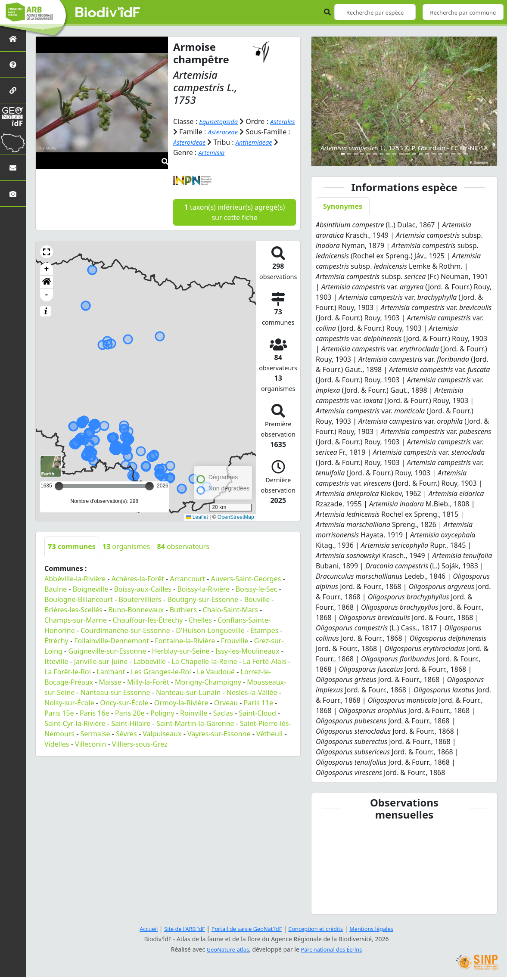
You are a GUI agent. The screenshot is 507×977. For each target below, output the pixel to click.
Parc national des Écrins (333, 949)
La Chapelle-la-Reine (204, 661)
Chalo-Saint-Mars (230, 609)
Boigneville (90, 588)
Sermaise (95, 733)
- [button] (46, 294)
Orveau (226, 702)
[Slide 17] (446, 154)
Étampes (264, 630)
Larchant (110, 671)
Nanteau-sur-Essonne (115, 692)
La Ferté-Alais (264, 661)
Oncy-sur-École (124, 702)
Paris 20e (130, 712)
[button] (46, 251)
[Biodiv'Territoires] (13, 142)
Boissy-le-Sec (256, 588)
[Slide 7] (381, 154)
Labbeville (150, 661)
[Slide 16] (440, 154)
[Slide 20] (466, 154)
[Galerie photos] (13, 193)
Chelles (200, 619)
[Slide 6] (375, 154)
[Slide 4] (362, 154)
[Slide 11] (407, 154)
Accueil (138, 928)
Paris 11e (259, 702)
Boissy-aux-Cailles (142, 588)
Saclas (223, 712)
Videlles (56, 743)
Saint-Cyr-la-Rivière (75, 723)
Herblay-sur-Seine (181, 650)
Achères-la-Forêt (138, 578)
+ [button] (46, 269)
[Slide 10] (401, 154)
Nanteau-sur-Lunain (188, 692)
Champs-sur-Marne (75, 619)
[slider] (149, 485)
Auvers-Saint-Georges (246, 578)
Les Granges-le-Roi (161, 671)
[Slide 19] (459, 154)
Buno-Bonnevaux (136, 609)
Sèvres (126, 733)
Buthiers (183, 609)
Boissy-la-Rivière (203, 588)
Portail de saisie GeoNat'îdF (244, 928)
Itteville (56, 661)
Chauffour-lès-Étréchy (147, 619)
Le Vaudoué (216, 671)
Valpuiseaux (162, 733)
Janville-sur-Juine (101, 661)
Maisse (110, 681)
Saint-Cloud (257, 712)
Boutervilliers (139, 599)
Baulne (55, 588)
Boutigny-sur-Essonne (202, 599)
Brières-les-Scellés (73, 609)
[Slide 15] (433, 154)
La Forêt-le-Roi (67, 671)
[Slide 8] (388, 154)
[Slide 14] (427, 154)
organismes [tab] (126, 546)
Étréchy (56, 640)
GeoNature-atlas (225, 949)
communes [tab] (72, 546)
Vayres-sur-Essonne (219, 733)
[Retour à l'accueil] (13, 38)
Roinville (193, 712)
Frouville (235, 640)
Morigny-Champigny (208, 681)
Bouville (257, 599)
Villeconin (90, 743)
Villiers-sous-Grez (140, 743)
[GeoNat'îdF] (13, 116)
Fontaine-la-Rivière (185, 640)
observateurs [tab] (183, 546)
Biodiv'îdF (107, 13)
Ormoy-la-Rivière (181, 702)
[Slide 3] (356, 154)
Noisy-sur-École (69, 702)
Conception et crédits (320, 928)
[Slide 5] (368, 154)
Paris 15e (59, 712)
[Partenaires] (13, 90)
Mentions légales (380, 928)
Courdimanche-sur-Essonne (125, 630)
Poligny (162, 712)
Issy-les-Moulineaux (247, 650)
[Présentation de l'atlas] (13, 64)
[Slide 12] (414, 154)
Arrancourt (187, 578)
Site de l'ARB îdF (177, 928)
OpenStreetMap (236, 517)
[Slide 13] (421, 154)
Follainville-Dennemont (111, 640)
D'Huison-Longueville (210, 630)
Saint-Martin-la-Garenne (195, 723)
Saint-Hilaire (130, 723)
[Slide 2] (349, 154)
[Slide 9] (394, 154)
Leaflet (197, 517)
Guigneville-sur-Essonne (107, 650)
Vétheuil (269, 733)
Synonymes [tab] (342, 206)
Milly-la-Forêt (148, 681)
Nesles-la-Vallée (252, 692)
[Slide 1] (343, 154)
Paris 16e (94, 712)
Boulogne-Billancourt (78, 599)
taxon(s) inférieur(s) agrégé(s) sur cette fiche (234, 212)
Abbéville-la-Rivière (75, 578)
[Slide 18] (453, 154)
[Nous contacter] (13, 167)
